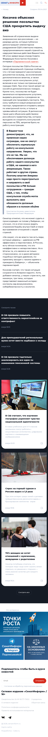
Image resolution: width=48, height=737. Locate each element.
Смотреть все (24, 592)
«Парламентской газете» (25, 61)
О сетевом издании (9, 703)
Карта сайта (6, 727)
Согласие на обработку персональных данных (23, 686)
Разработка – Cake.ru (10, 731)
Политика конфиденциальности (15, 707)
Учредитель (36, 699)
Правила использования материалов (17, 710)
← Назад (4, 9)
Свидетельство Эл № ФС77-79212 (15, 699)
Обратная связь (38, 703)
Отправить (39, 681)
